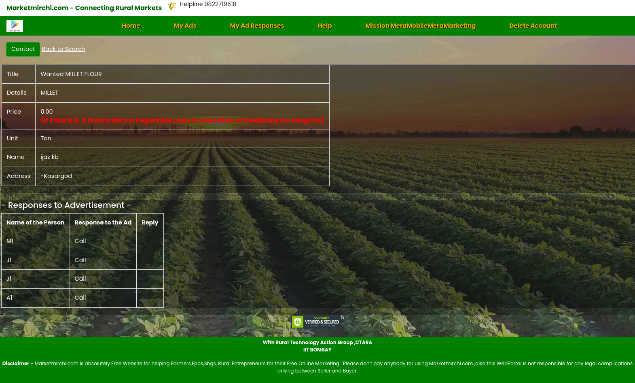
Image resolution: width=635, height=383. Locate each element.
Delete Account (533, 25)
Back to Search (63, 49)
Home (131, 25)
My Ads (185, 25)
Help (325, 25)
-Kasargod (56, 176)
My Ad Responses (257, 25)
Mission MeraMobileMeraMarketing (421, 25)
